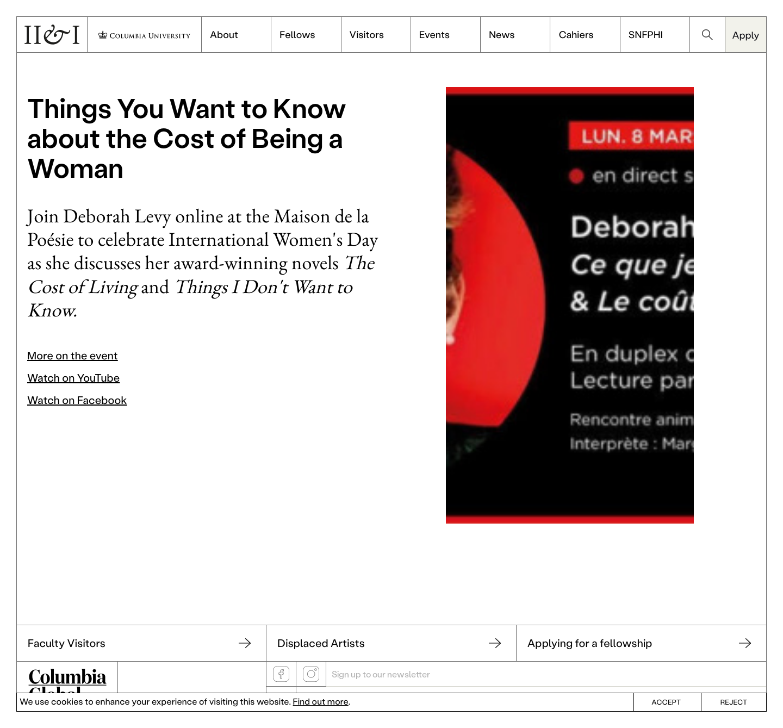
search (707, 34)
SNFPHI (646, 34)
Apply (745, 34)
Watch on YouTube (73, 378)
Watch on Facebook (77, 400)
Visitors (367, 34)
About (224, 34)
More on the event (72, 356)
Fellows (297, 34)
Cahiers (575, 34)
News (501, 34)
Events (434, 34)
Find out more (321, 701)
